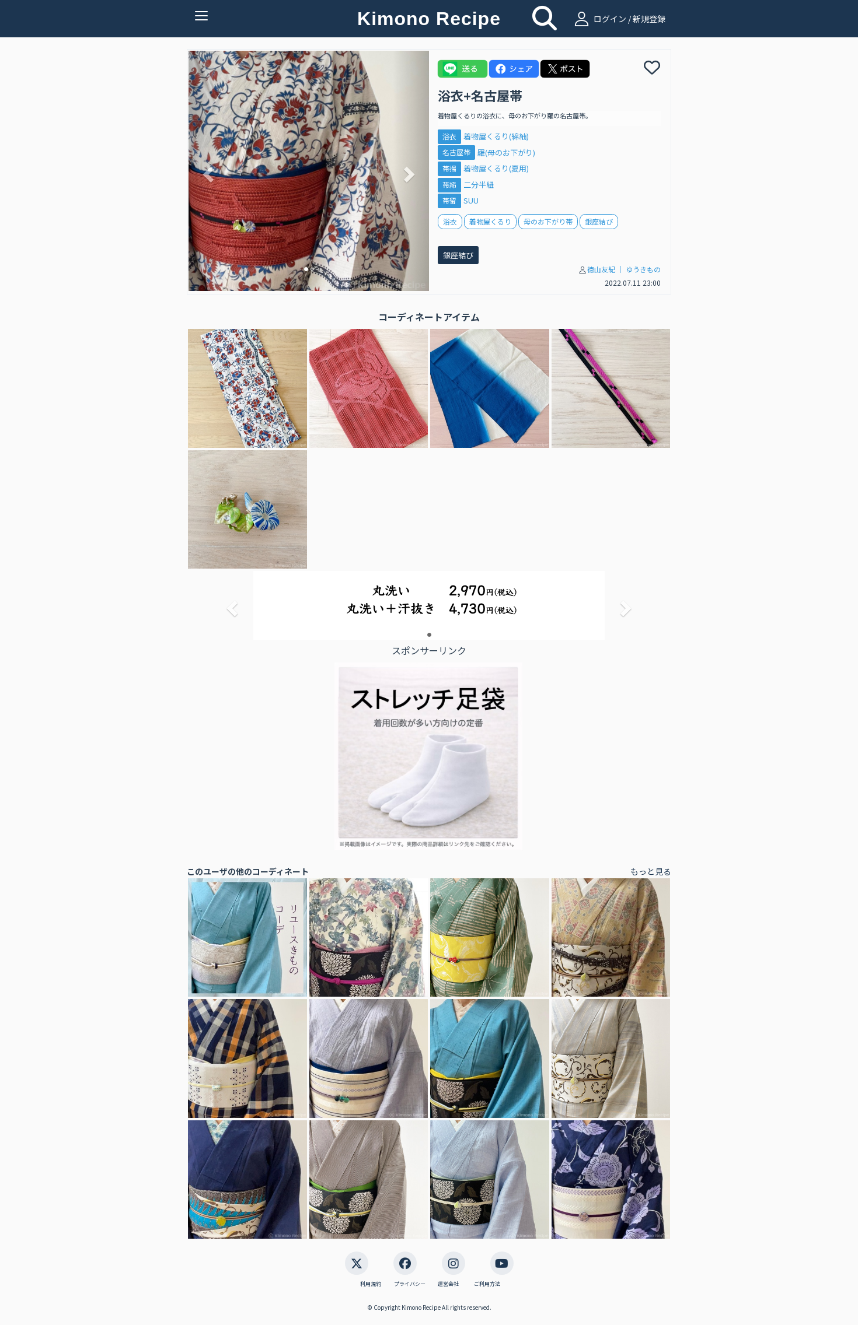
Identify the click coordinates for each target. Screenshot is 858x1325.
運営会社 (448, 1284)
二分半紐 (478, 184)
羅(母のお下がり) (506, 152)
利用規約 (370, 1284)
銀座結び (458, 255)
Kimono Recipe (429, 18)
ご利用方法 (487, 1284)
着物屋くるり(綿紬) (496, 136)
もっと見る (650, 871)
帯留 (449, 201)
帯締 (449, 185)
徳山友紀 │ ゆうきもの (624, 269)
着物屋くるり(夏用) (496, 168)
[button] (207, 171)
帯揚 (449, 168)
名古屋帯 (456, 152)
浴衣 (449, 136)
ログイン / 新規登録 (618, 18)
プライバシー (409, 1284)
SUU (471, 200)
